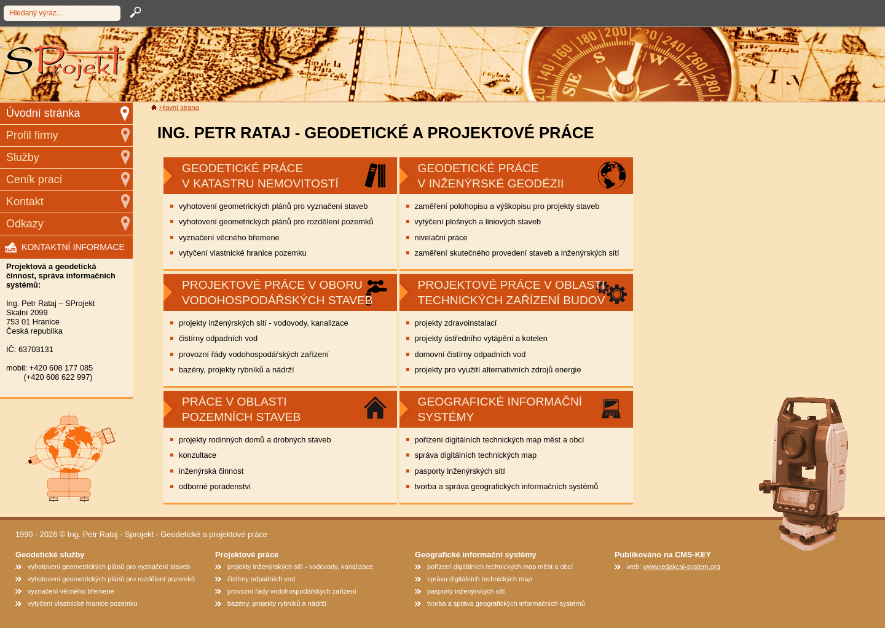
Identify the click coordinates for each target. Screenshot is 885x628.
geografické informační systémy (500, 409)
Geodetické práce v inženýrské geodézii (491, 176)
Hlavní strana (179, 107)
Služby (22, 157)
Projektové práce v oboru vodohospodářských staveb (277, 292)
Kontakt (25, 201)
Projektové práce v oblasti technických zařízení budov (511, 292)
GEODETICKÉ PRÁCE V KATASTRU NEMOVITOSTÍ (260, 176)
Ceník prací (34, 179)
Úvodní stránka (43, 113)
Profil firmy (32, 135)
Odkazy (25, 224)
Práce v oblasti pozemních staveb (241, 409)
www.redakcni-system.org (681, 566)
